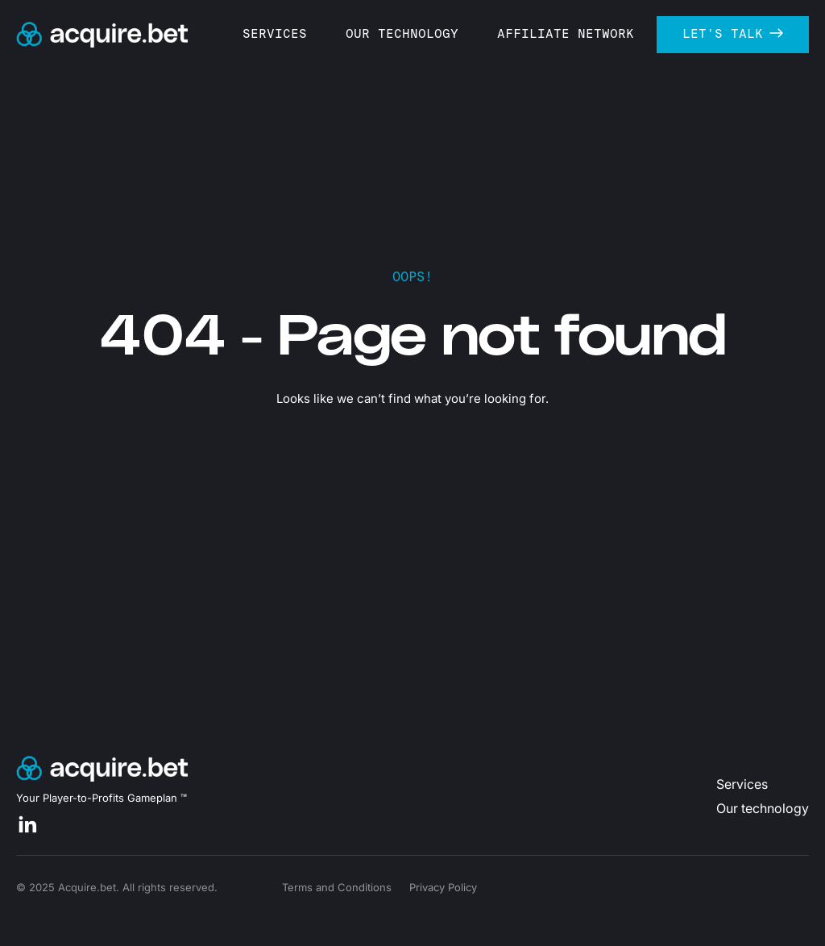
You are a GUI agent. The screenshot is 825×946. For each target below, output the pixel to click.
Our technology (762, 808)
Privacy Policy (443, 887)
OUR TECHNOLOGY (417, 34)
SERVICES (290, 34)
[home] (102, 35)
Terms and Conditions (337, 887)
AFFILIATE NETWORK (580, 34)
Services (742, 784)
